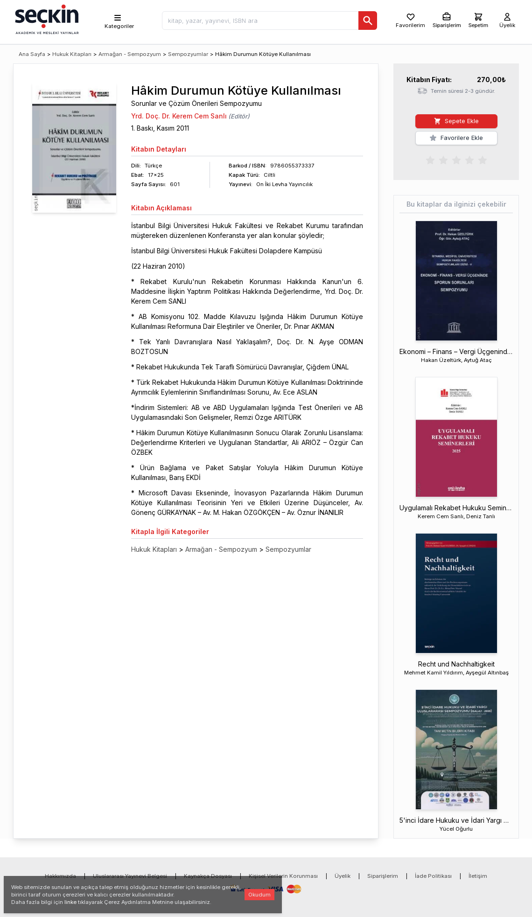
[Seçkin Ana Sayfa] (45, 18)
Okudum (259, 894)
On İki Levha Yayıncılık (284, 184)
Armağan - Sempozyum (129, 54)
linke (70, 902)
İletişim (478, 876)
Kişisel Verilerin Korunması (283, 876)
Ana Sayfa (32, 54)
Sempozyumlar (188, 54)
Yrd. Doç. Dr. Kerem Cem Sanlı (179, 116)
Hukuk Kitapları (71, 54)
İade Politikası (433, 876)
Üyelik (342, 876)
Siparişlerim (382, 876)
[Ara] (367, 20)
